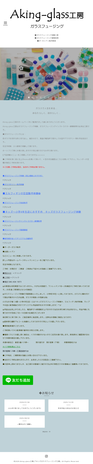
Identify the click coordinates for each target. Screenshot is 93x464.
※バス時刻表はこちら (11, 347)
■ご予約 (6, 277)
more (47, 431)
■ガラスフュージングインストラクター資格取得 (22, 221)
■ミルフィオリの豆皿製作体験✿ (22, 193)
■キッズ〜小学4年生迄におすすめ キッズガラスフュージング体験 (42, 212)
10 (64, 97)
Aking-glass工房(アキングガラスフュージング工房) (40, 461)
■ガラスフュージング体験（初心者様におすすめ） (23, 176)
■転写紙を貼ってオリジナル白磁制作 (18, 238)
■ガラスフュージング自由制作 (15, 203)
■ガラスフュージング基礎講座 (15, 230)
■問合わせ (7, 273)
